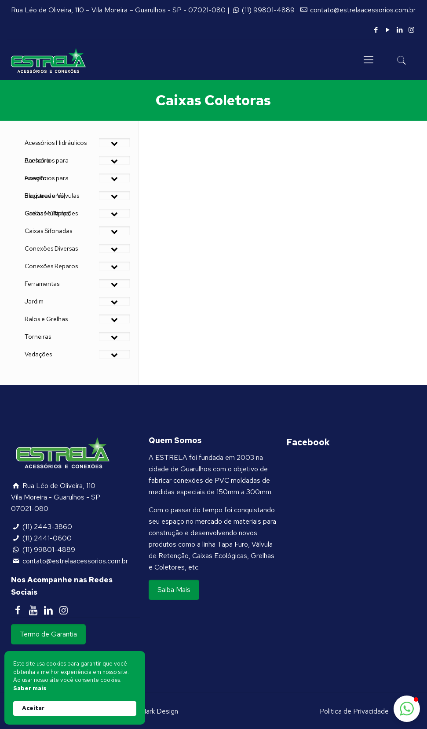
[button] (407, 709)
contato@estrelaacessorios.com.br (363, 10)
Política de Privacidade (354, 711)
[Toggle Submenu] (114, 142)
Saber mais (30, 688)
